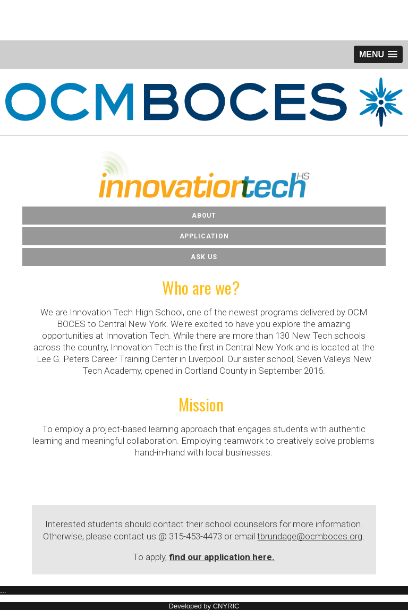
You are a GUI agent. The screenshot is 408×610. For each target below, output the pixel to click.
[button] (378, 54)
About (204, 215)
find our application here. (222, 557)
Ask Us (204, 257)
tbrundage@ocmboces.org (309, 536)
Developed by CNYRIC (204, 606)
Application (204, 236)
